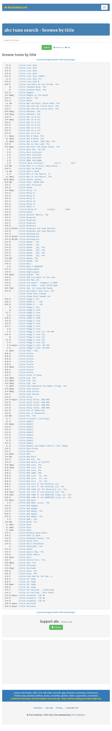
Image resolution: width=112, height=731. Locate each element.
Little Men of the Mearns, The (35, 177)
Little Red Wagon (28, 514)
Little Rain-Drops (28, 449)
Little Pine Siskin (29, 389)
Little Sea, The (27, 563)
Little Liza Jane (28, 65)
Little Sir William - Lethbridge (36, 590)
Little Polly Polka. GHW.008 (34, 400)
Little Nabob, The (28, 258)
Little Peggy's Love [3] (32, 340)
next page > (70, 59)
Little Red (24, 454)
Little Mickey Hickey (30, 180)
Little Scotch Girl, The (32, 560)
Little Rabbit (26, 421)
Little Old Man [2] (29, 280)
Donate (56, 627)
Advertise (37, 708)
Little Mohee (25, 188)
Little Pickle (26, 353)
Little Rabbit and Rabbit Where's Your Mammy (43, 446)
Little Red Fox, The (29, 459)
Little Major (25, 101)
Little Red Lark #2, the (33, 481)
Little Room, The (28, 522)
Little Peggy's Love (29, 310)
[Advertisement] (56, 18)
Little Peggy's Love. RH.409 (34, 345)
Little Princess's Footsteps (34, 419)
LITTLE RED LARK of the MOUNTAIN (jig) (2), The (45, 495)
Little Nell (25, 264)
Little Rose (25, 525)
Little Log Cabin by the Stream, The (39, 84)
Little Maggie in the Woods (33, 95)
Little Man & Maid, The (31, 136)
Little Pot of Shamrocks (32, 410)
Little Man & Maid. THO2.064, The (37, 141)
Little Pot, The (27, 416)
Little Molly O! (27, 201)
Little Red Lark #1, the (33, 476)
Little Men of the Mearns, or (35, 174)
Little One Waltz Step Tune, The (36, 291)
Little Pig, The (27, 378)
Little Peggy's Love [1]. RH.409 (36, 332)
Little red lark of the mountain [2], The (41, 492)
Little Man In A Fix (29, 117)
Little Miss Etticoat (30, 185)
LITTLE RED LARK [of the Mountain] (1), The (43, 489)
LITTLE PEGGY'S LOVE (29, 318)
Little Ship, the (28, 571)
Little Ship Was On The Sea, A (35, 576)
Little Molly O (27, 193)
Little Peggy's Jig (29, 307)
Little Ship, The (28, 574)
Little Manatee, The (29, 111)
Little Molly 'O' (28, 190)
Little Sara (25, 557)
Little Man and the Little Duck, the (39, 106)
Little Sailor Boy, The (31, 552)
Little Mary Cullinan (30, 152)
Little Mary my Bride (30, 169)
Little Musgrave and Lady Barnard (37, 228)
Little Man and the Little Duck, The (39, 109)
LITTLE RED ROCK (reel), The (34, 503)
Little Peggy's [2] (29, 299)
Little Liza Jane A (29, 82)
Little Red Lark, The (30, 465)
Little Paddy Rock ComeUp (32, 294)
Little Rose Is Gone (29, 535)
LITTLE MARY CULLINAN (30, 160)
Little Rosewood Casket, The (34, 538)
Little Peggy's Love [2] (32, 334)
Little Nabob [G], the (32, 256)
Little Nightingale (29, 269)
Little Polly (25, 397)
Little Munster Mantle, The (33, 215)
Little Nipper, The (29, 275)
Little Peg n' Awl (28, 351)
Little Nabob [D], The (32, 247)
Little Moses (25, 212)
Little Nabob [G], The (32, 253)
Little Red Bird (27, 457)
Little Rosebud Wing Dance (33, 533)
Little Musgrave (27, 217)
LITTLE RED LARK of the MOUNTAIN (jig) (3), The (45, 497)
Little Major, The (28, 98)
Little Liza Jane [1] (30, 79)
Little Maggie (26, 93)
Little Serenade (27, 565)
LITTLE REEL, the (28, 519)
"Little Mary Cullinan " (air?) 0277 (47, 163)
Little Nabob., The (29, 242)
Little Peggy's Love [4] (32, 342)
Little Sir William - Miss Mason (36, 593)
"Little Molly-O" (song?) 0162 (44, 209)
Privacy (59, 708)
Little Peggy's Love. (30, 315)
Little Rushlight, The (31, 546)
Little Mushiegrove (29, 234)
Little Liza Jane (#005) (32, 76)
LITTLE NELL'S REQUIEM (31, 266)
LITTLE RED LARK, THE (30, 473)
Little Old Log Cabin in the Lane (37, 277)
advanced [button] (58, 47)
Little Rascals (27, 451)
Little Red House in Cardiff (34, 462)
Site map (49, 708)
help (67, 47)
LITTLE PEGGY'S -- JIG (31, 302)
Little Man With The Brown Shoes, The (39, 147)
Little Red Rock (27, 500)
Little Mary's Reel (29, 171)
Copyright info (72, 708)
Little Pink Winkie (29, 394)
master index (58, 59)
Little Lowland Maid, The (32, 87)
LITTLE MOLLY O (27, 207)
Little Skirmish (27, 603)
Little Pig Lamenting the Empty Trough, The (43, 386)
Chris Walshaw (78, 715)
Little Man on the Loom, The (34, 144)
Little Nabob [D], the (32, 250)
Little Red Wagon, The (31, 511)
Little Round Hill (28, 541)
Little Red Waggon (28, 506)
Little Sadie (25, 549)
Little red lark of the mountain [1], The (41, 487)
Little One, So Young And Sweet (36, 288)
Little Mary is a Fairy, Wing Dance (38, 166)
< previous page (43, 59)
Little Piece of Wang (30, 375)
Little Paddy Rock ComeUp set (35, 296)
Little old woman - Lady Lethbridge (38, 285)
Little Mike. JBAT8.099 (31, 182)
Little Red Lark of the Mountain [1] (39, 484)
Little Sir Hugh (27, 579)
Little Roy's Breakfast (31, 544)
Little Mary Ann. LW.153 (32, 149)
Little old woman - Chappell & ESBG (38, 283)
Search (47, 47)
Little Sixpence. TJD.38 (32, 595)
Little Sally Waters (29, 555)
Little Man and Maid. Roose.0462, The (39, 103)
